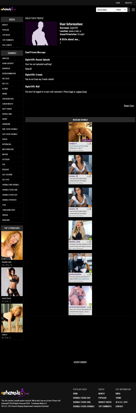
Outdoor (5, 159)
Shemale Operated (9, 199)
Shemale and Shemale (10, 184)
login (71, 91)
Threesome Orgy (8, 209)
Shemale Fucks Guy (9, 194)
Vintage (5, 214)
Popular (5, 29)
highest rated (104, 401)
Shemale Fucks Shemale (83, 406)
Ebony (4, 118)
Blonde (5, 88)
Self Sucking (7, 174)
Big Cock (5, 78)
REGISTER (128, 3)
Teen (4, 204)
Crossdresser (8, 98)
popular (102, 397)
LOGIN (118, 3)
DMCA (118, 393)
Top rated (6, 34)
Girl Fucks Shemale (10, 129)
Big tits (5, 83)
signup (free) (81, 91)
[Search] (106, 9)
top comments (105, 406)
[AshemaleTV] (8, 10)
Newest (5, 24)
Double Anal (7, 113)
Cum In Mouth (7, 103)
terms (118, 397)
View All (28, 68)
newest (101, 393)
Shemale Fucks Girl (10, 189)
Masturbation (7, 149)
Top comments (8, 39)
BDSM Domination (9, 73)
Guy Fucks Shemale (9, 134)
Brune (4, 93)
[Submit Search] (128, 9)
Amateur (5, 58)
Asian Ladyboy (8, 63)
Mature (5, 154)
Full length (7, 44)
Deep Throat (7, 108)
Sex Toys (5, 179)
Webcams (6, 220)
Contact (119, 406)
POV (3, 164)
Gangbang (6, 124)
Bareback (6, 68)
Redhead (5, 169)
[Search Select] (120, 9)
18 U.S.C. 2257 (122, 401)
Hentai (4, 139)
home (75, 393)
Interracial (6, 144)
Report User (129, 105)
